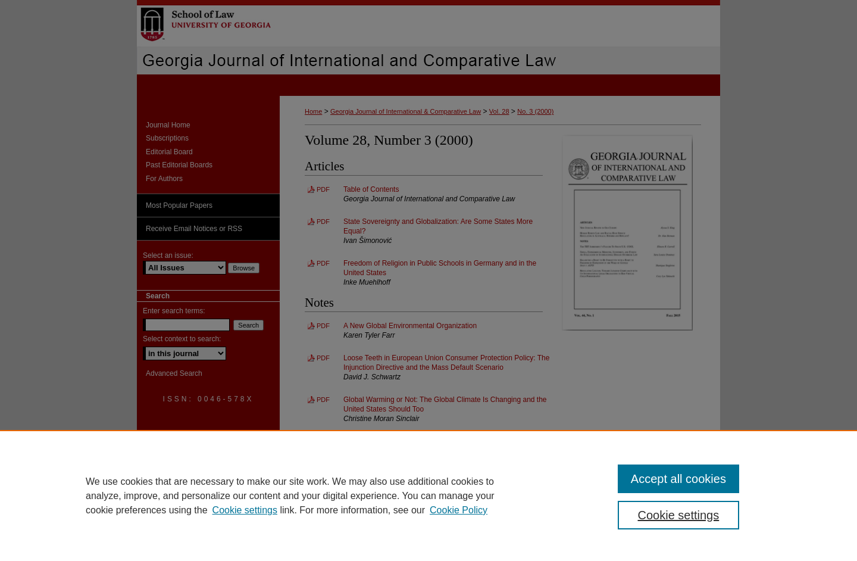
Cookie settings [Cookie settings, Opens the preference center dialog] (679, 515)
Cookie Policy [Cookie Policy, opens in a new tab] (458, 510)
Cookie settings (244, 510)
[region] (428, 495)
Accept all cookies (678, 478)
